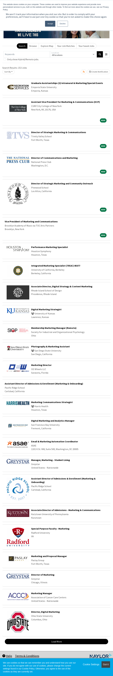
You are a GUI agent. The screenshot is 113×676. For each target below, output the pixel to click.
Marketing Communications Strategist (52, 402)
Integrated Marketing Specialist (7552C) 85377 (55, 265)
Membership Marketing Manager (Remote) (54, 327)
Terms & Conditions (27, 656)
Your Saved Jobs (86, 45)
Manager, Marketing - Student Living (50, 460)
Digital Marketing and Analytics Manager (52, 420)
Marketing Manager (41, 593)
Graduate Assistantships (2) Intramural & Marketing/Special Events (67, 83)
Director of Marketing (42, 574)
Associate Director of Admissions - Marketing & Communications (65, 510)
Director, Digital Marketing (45, 611)
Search (22, 45)
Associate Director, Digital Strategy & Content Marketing (61, 286)
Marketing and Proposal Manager (49, 556)
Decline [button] (62, 24)
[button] (106, 54)
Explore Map (47, 45)
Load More (56, 641)
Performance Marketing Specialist (49, 247)
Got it (106, 664)
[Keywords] (27, 54)
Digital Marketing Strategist (46, 309)
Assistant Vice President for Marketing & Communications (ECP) (65, 101)
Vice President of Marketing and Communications (31, 221)
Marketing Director (41, 365)
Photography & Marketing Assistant (50, 346)
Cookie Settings (91, 664)
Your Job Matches (66, 45)
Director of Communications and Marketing (54, 157)
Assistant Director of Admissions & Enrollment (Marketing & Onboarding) (44, 383)
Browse (33, 45)
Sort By (7, 71)
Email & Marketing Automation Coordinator (54, 441)
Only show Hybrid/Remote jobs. (23, 59)
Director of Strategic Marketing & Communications (58, 132)
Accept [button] (50, 24)
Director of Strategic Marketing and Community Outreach (62, 183)
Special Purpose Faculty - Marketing (50, 528)
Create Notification (98, 71)
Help (7, 656)
